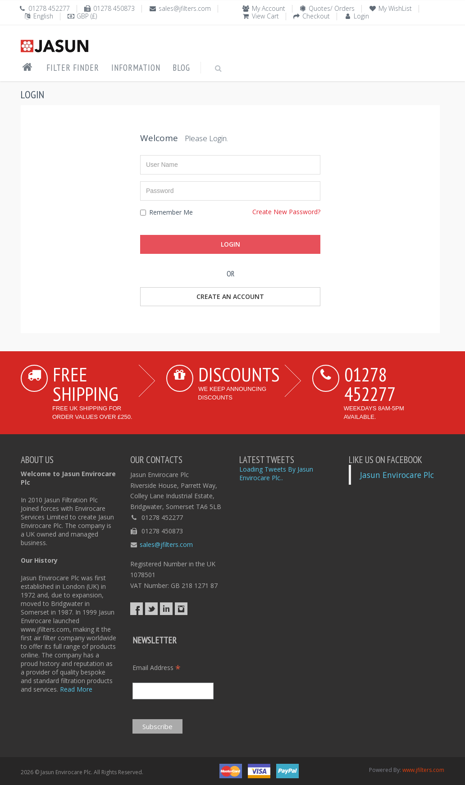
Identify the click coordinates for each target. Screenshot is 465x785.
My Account (268, 8)
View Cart (265, 16)
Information (135, 67)
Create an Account (230, 296)
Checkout (316, 16)
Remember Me (166, 212)
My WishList (395, 8)
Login (361, 16)
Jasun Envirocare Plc (397, 474)
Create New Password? (286, 211)
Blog (181, 67)
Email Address (156, 667)
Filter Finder (72, 67)
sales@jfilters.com (185, 8)
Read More (76, 689)
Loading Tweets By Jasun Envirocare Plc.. (276, 473)
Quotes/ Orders (332, 8)
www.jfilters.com (423, 770)
